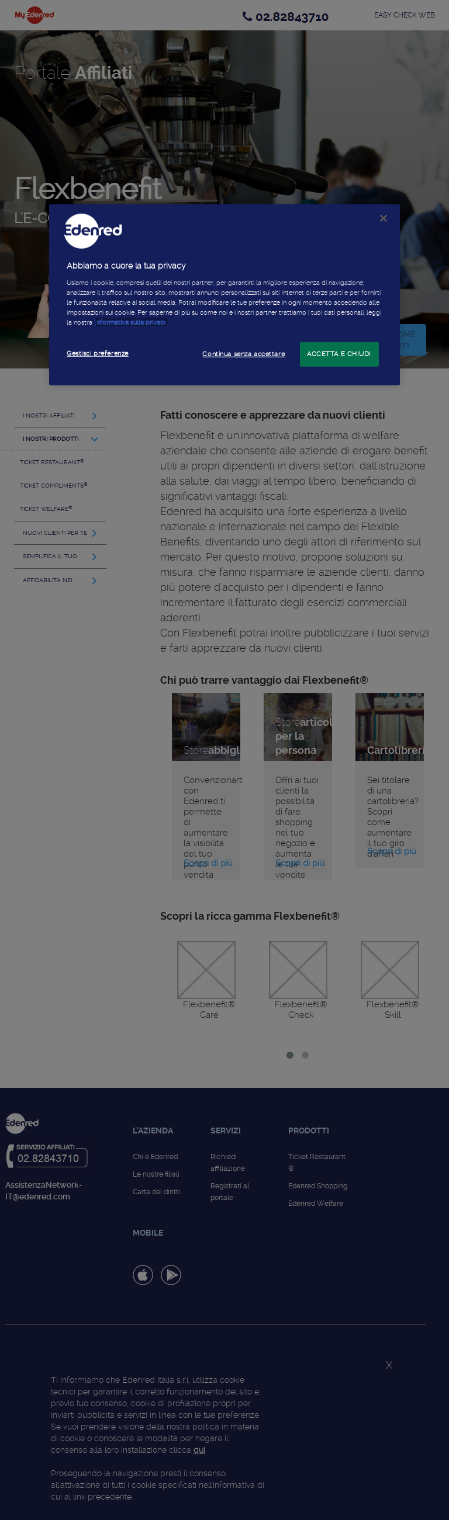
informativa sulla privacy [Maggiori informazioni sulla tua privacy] (131, 322)
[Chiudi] (383, 218)
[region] (224, 294)
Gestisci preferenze (98, 353)
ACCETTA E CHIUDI (339, 354)
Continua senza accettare (243, 354)
